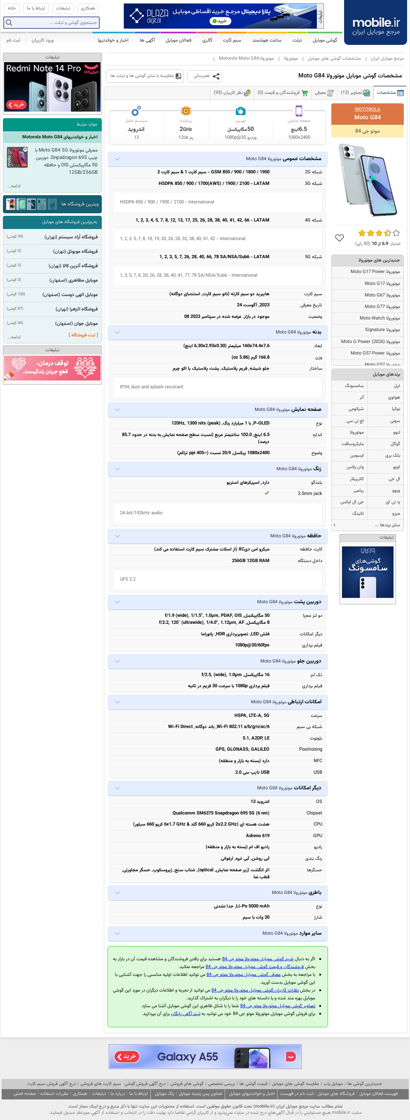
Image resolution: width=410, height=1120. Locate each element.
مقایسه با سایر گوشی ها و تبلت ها (142, 75)
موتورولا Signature (382, 330)
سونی (395, 421)
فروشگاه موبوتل (82, 251)
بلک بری (392, 455)
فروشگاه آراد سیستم (78, 237)
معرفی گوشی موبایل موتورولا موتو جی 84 (243, 974)
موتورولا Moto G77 (382, 306)
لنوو (396, 432)
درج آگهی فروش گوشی (145, 1083)
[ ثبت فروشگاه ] (83, 335)
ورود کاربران (43, 40)
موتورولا (291, 58)
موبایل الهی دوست (79, 295)
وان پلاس (355, 467)
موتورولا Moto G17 (382, 283)
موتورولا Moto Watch (380, 318)
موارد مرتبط (87, 124)
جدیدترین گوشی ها (364, 1083)
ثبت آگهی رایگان (185, 1013)
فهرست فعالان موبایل (378, 1093)
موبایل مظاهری (83, 280)
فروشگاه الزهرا (84, 309)
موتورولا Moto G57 (382, 365)
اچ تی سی (355, 421)
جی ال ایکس (352, 502)
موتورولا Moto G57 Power (375, 353)
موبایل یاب (333, 1083)
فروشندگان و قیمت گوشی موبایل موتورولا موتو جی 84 (255, 967)
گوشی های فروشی (187, 1083)
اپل (397, 386)
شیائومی (356, 409)
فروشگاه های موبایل (336, 1093)
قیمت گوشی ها (253, 1083)
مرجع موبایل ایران (387, 58)
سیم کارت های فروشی (100, 1083)
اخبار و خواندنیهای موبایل (252, 1093)
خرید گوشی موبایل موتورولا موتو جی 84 (258, 959)
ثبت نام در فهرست (296, 1093)
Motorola (367, 109)
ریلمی (359, 490)
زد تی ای (393, 502)
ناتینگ (358, 513)
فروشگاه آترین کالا (80, 266)
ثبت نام (13, 40)
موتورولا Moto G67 (382, 295)
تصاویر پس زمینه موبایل (200, 1093)
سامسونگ (354, 386)
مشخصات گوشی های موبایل (334, 58)
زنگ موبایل (164, 1093)
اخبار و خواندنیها (113, 40)
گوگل (395, 444)
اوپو (396, 467)
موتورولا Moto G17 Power (375, 271)
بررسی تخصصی (221, 1083)
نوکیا (396, 409)
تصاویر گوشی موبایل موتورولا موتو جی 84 (277, 1006)
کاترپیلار (357, 479)
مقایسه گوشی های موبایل (295, 1083)
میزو (396, 513)
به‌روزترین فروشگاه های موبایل (69, 222)
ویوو (396, 490)
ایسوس (357, 455)
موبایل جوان (86, 323)
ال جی (394, 479)
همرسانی (202, 75)
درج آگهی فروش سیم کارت (51, 1083)
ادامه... (14, 186)
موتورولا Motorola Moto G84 (246, 58)
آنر (362, 397)
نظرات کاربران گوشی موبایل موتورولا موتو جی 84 (255, 990)
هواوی (394, 397)
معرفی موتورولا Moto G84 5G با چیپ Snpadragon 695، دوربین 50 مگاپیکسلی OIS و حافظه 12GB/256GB (66, 161)
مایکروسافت (353, 444)
